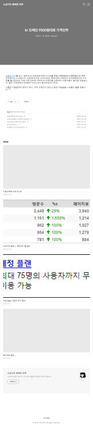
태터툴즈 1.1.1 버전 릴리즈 (16, 127)
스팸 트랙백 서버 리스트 (15, 116)
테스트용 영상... (12, 124)
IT (12, 112)
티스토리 (47, 418)
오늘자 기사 (11, 76)
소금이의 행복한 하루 (13, 4)
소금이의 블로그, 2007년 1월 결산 (18, 119)
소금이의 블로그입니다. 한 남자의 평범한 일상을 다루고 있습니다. (29, 377)
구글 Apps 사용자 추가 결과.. (16, 121)
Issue (8, 112)
